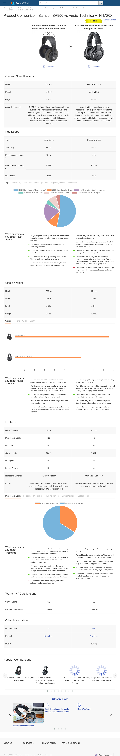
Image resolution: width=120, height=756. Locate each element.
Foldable (27, 496)
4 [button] (58, 691)
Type (7, 183)
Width (24, 321)
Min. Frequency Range (33, 183)
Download (48, 636)
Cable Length (83, 496)
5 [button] (62, 691)
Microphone (38, 496)
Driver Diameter (68, 496)
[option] (32, 676)
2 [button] (51, 691)
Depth (32, 321)
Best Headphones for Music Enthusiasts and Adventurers (57, 710)
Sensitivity (16, 183)
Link (49, 629)
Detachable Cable (13, 496)
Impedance (72, 183)
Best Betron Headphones (23, 726)
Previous (5, 675)
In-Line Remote (52, 496)
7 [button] (69, 691)
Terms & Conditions (71, 743)
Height (17, 321)
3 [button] (54, 691)
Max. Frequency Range (55, 183)
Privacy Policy (49, 743)
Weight (8, 321)
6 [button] (65, 691)
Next (115, 675)
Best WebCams (84, 709)
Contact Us (28, 743)
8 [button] (72, 691)
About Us (8, 743)
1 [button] (47, 691)
